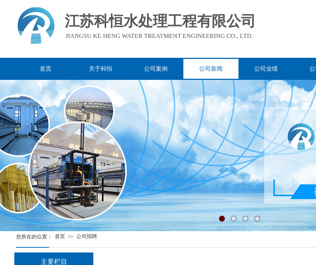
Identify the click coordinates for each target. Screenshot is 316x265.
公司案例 (156, 69)
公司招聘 (86, 236)
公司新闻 (211, 69)
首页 (60, 236)
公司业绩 (266, 69)
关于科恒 (100, 69)
